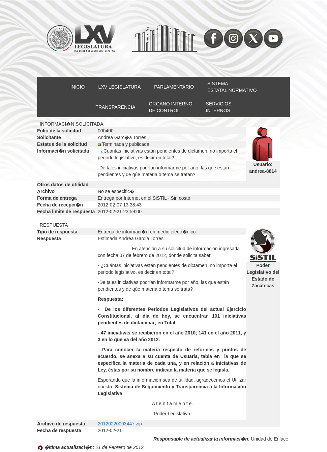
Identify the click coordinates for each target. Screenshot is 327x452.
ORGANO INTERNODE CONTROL (170, 107)
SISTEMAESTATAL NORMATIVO (232, 87)
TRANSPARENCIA (115, 107)
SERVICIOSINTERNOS (219, 107)
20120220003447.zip (120, 423)
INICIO (77, 87)
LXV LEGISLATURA (119, 87)
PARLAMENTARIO (174, 87)
